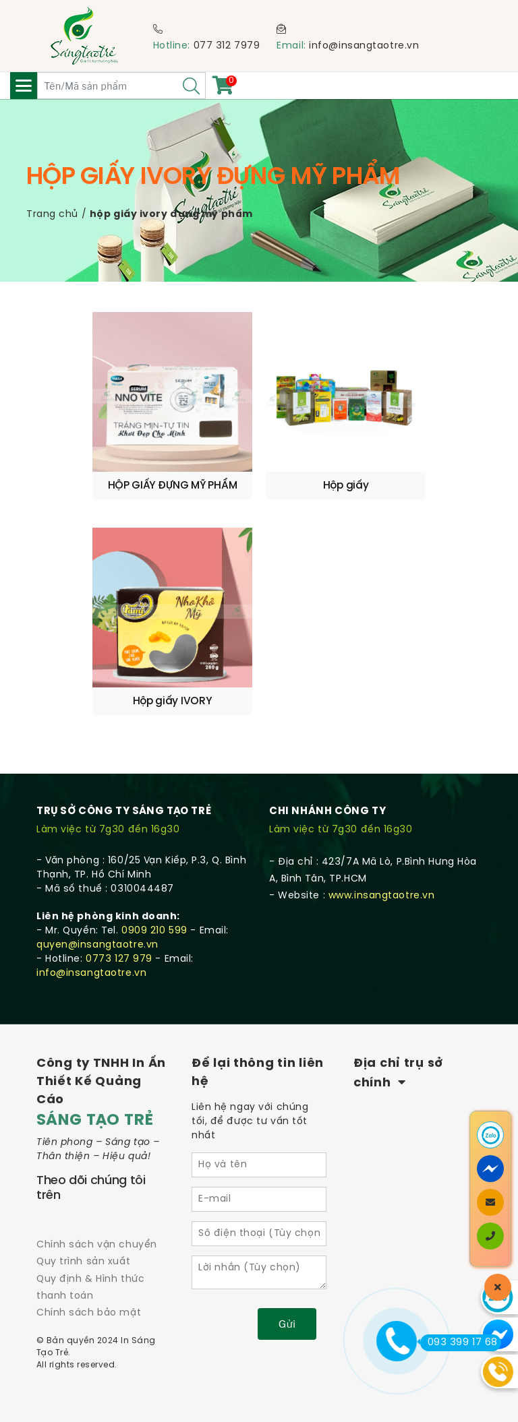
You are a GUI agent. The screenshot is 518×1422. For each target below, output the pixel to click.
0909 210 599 (154, 931)
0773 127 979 (119, 959)
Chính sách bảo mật (88, 1313)
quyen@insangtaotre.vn (97, 945)
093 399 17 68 (459, 1342)
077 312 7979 (227, 46)
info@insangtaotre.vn (364, 46)
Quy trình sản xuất (83, 1262)
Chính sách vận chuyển (96, 1245)
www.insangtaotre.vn (381, 896)
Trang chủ (52, 215)
